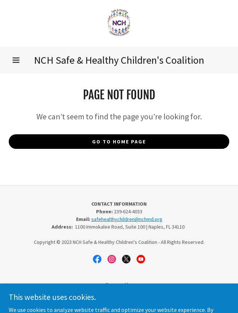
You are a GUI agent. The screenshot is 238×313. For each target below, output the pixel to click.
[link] (119, 23)
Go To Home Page (119, 141)
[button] (16, 60)
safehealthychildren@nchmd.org (126, 219)
